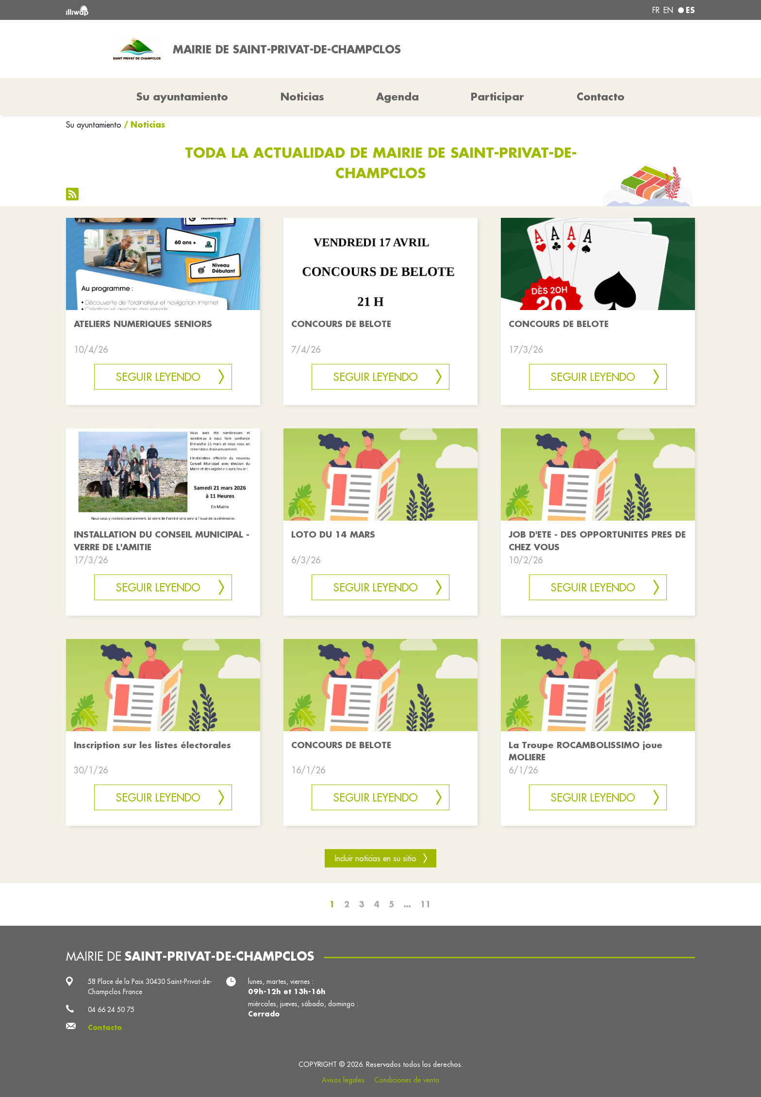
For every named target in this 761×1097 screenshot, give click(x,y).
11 (425, 904)
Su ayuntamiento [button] (182, 96)
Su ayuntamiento (93, 125)
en (668, 10)
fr (656, 10)
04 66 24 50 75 (111, 1009)
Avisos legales (343, 1080)
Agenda (397, 96)
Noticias (302, 96)
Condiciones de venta (406, 1080)
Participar (497, 96)
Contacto (601, 96)
